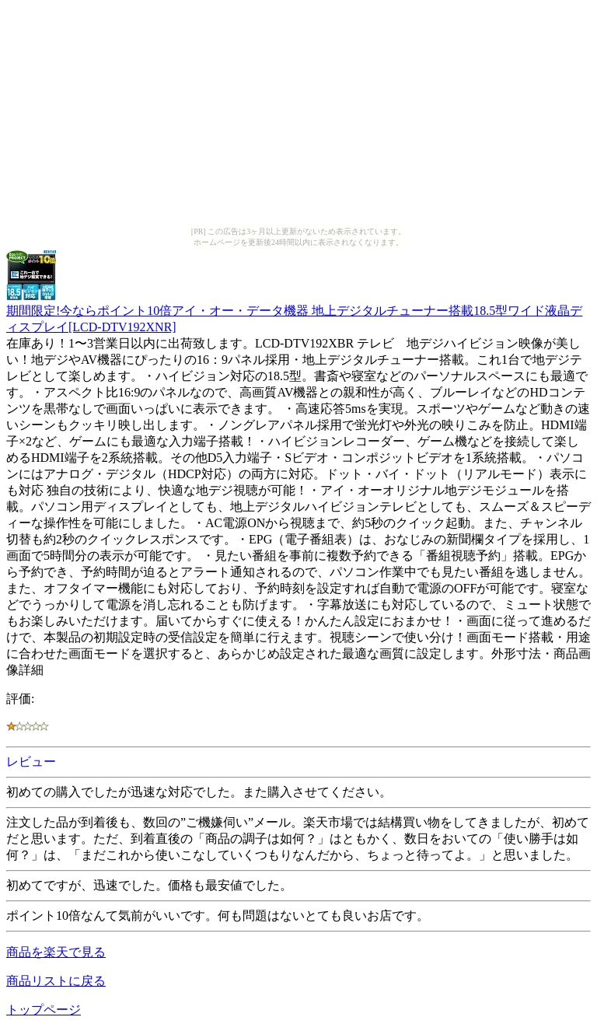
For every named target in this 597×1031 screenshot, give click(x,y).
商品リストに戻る (56, 980)
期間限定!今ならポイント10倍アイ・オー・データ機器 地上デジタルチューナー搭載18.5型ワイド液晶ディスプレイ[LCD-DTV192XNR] (294, 311)
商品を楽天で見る (56, 952)
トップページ (43, 1009)
